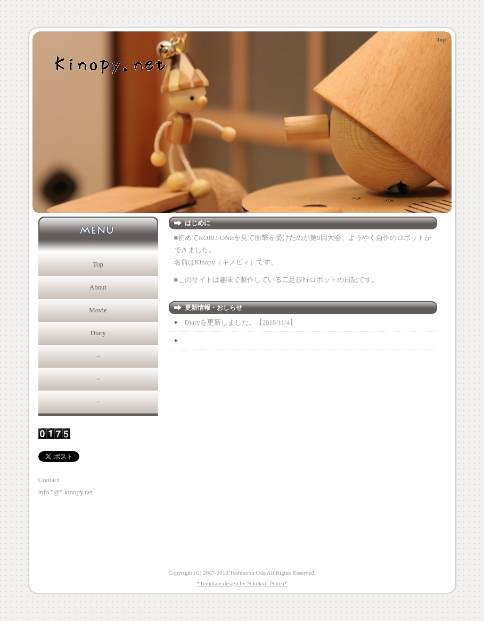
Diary (97, 333)
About (97, 287)
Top (98, 264)
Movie (97, 310)
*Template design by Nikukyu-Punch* (242, 583)
